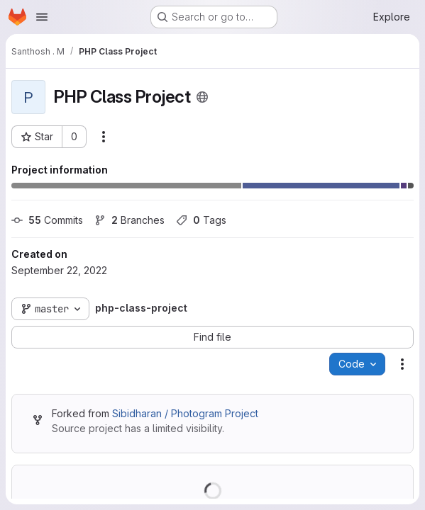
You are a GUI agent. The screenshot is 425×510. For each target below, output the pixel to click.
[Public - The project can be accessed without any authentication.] (202, 97)
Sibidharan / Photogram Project (185, 413)
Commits (47, 220)
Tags (201, 220)
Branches (129, 220)
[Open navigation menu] (42, 17)
